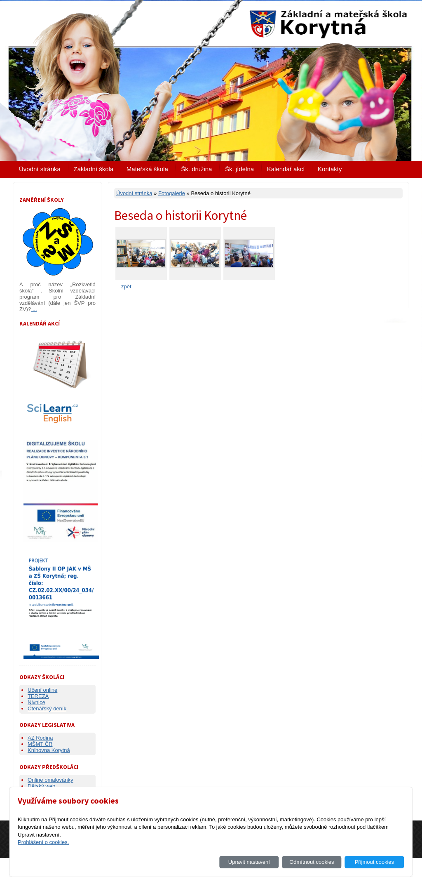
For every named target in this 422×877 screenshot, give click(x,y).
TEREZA (38, 696)
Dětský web (41, 786)
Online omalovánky (50, 780)
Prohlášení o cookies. (43, 842)
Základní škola (94, 168)
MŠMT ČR (40, 744)
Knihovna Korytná (49, 750)
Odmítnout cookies (311, 862)
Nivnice (36, 702)
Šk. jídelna (239, 168)
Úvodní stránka (40, 168)
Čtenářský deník (47, 708)
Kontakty (330, 168)
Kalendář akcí (286, 168)
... (34, 309)
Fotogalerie (171, 193)
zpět (126, 286)
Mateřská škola (147, 168)
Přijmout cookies (374, 862)
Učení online (42, 690)
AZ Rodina (40, 738)
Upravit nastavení (249, 862)
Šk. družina (196, 168)
